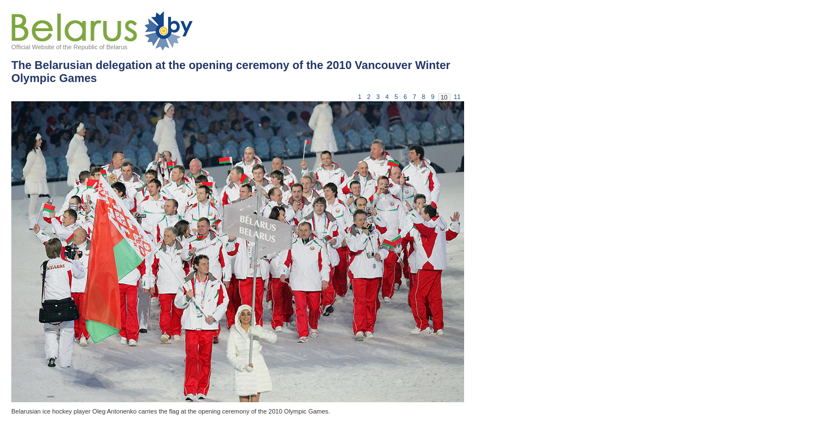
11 (457, 96)
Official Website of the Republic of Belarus (69, 47)
